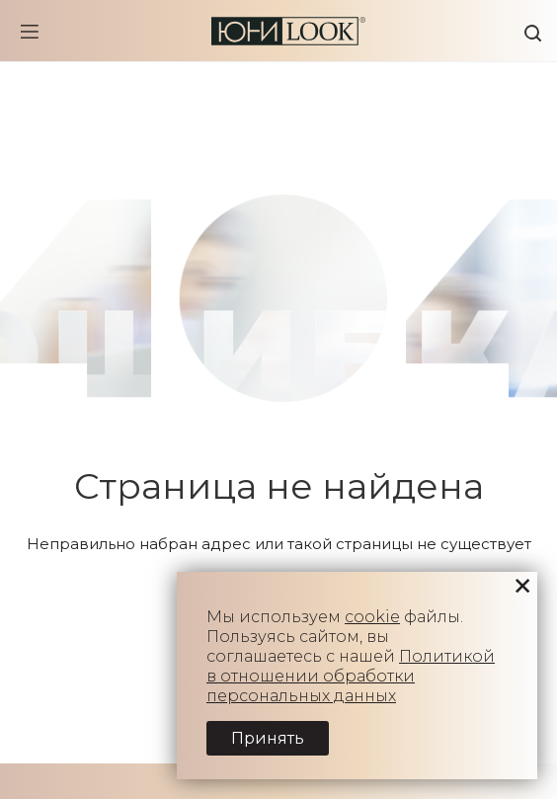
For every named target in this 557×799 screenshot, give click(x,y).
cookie (372, 616)
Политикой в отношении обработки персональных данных (350, 676)
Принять (267, 738)
